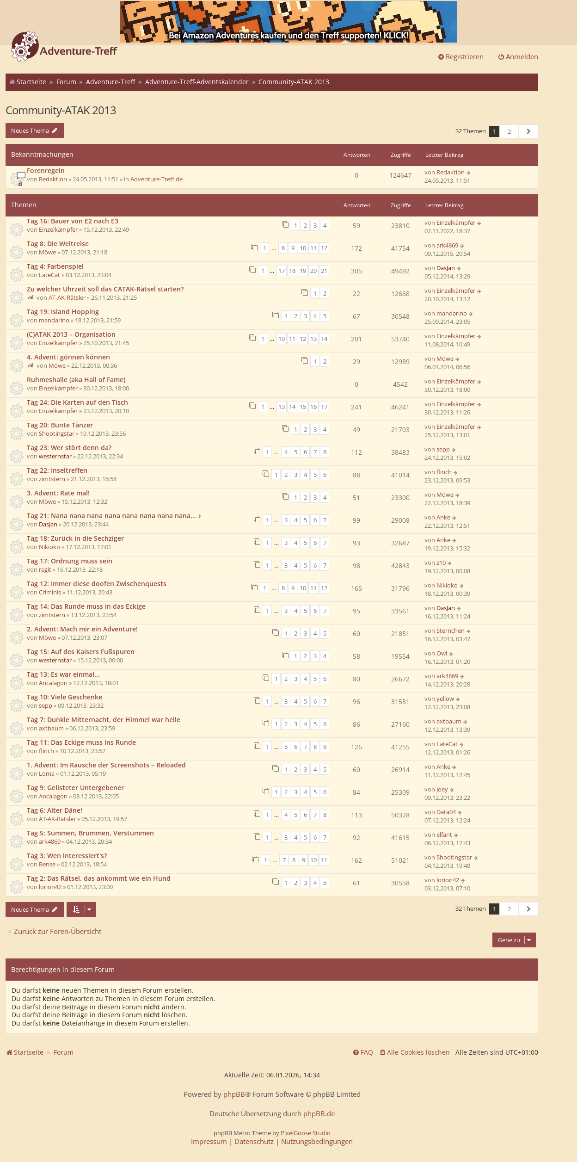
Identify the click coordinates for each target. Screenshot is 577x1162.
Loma (47, 773)
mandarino (54, 320)
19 (303, 270)
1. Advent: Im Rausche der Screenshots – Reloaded (106, 764)
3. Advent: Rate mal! (58, 492)
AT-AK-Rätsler (67, 297)
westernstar (55, 456)
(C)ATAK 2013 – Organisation (71, 334)
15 (303, 406)
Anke (443, 517)
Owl (441, 653)
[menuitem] (414, 1052)
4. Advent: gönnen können (68, 356)
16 (313, 406)
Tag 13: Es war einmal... (63, 674)
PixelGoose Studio (306, 1133)
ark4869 (447, 245)
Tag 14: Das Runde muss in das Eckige (86, 606)
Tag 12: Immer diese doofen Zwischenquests (96, 583)
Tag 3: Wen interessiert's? (67, 855)
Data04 (446, 812)
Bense (47, 864)
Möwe (47, 252)
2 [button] (509, 131)
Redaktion (53, 179)
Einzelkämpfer (58, 229)
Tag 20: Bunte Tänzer (60, 424)
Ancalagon (53, 683)
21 (324, 270)
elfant (444, 834)
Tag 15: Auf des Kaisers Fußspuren (81, 651)
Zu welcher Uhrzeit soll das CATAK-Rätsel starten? (105, 288)
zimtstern (52, 479)
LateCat (49, 275)
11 (313, 248)
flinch (444, 472)
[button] (529, 131)
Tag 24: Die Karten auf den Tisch (77, 402)
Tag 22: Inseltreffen (57, 470)
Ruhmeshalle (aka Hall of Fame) (76, 379)
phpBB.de (319, 1113)
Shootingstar (56, 433)
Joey (442, 789)
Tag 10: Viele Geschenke (64, 696)
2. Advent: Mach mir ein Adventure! (82, 628)
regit (45, 569)
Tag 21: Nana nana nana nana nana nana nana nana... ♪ (114, 515)
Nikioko (49, 547)
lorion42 (50, 887)
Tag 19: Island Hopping (63, 311)
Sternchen (450, 630)
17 (281, 270)
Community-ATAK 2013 (61, 109)
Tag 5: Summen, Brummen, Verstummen (90, 832)
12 (324, 248)
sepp (443, 449)
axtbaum (51, 728)
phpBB (234, 1094)
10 (303, 248)
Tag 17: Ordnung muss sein (69, 560)
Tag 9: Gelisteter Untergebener (75, 787)
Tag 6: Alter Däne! (54, 810)
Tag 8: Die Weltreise (58, 243)
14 (324, 338)
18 (292, 270)
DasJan (445, 268)
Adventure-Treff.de (156, 179)
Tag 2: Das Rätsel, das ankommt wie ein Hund (99, 878)
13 (313, 338)
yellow (445, 698)
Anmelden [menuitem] (517, 56)
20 (313, 270)
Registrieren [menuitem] (460, 56)
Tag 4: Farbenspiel (55, 266)
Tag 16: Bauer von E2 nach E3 (72, 220)
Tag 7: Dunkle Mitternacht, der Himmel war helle (103, 719)
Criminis (50, 592)
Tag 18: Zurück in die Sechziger (75, 538)
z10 (441, 562)
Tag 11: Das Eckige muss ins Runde (81, 742)
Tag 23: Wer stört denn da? (69, 447)
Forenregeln (46, 170)
